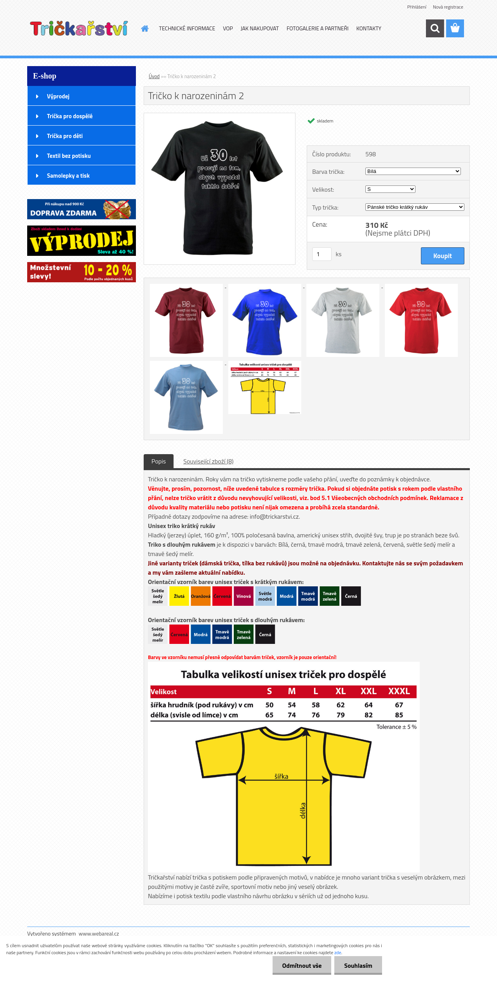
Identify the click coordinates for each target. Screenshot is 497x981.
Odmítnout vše (302, 965)
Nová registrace (448, 6)
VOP (228, 28)
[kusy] (322, 254)
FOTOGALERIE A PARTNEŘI (318, 28)
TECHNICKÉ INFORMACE (187, 28)
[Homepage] (144, 28)
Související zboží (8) (208, 461)
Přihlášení (416, 6)
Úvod (154, 76)
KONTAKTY (368, 28)
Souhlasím (358, 965)
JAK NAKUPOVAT (260, 28)
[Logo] (80, 28)
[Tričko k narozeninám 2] (219, 116)
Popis (158, 461)
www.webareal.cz (99, 933)
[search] (435, 28)
